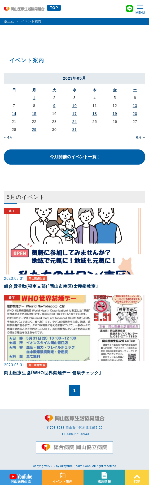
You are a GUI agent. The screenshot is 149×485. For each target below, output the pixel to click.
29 (34, 129)
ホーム (9, 21)
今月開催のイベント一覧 (73, 156)
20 (135, 113)
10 (74, 106)
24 (74, 121)
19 (115, 113)
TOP (54, 8)
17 (74, 113)
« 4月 (8, 137)
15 (34, 113)
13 (135, 106)
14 (14, 113)
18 (95, 113)
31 (74, 129)
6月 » (140, 137)
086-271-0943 (78, 434)
